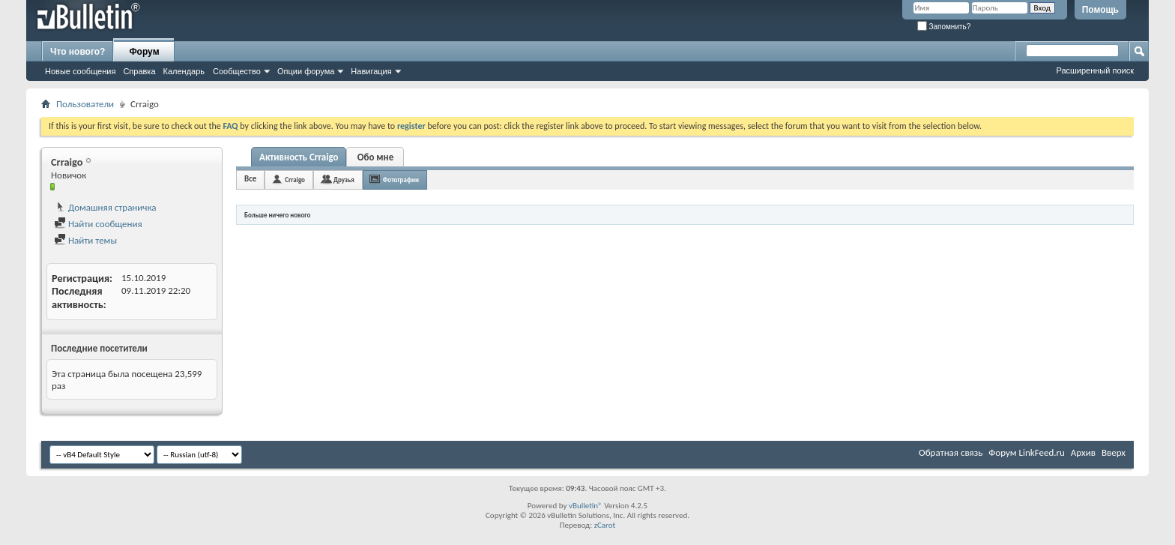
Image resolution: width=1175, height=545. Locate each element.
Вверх (1114, 452)
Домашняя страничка (105, 207)
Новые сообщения (80, 71)
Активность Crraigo (298, 157)
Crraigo (295, 179)
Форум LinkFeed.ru (1026, 452)
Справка (139, 71)
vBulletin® (585, 506)
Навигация (371, 71)
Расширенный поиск (1095, 70)
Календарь (184, 71)
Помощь (1100, 9)
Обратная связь (950, 452)
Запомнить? (944, 26)
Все (250, 179)
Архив (1083, 452)
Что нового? (77, 51)
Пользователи (85, 103)
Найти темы (85, 240)
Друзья (343, 179)
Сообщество (237, 71)
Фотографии (401, 179)
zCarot (605, 525)
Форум (144, 51)
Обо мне (375, 157)
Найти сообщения (98, 223)
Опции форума (305, 71)
